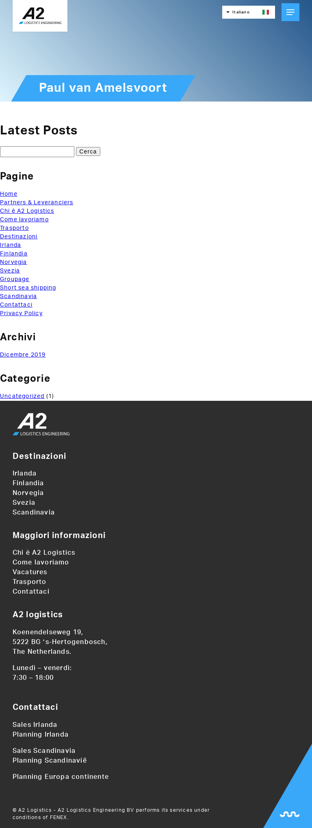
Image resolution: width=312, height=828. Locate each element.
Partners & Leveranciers (37, 202)
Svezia (10, 271)
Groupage (15, 279)
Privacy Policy (21, 313)
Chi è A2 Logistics (27, 211)
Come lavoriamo (24, 220)
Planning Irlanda (41, 734)
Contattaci (16, 305)
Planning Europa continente (61, 777)
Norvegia (13, 262)
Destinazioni (18, 237)
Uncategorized (22, 396)
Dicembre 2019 (23, 355)
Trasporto (14, 228)
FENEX (58, 817)
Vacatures (30, 572)
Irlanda (10, 245)
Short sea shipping (28, 288)
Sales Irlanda (35, 725)
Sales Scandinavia (44, 751)
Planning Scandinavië (50, 760)
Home (8, 194)
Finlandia (14, 254)
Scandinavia (18, 296)
